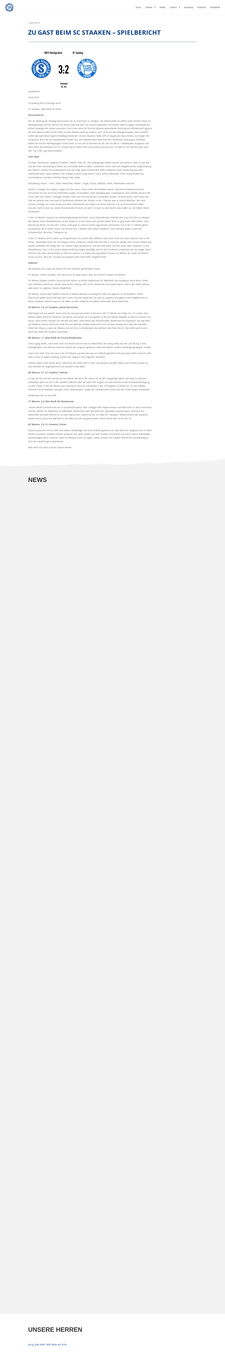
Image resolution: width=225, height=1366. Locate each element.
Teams (173, 7)
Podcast (201, 7)
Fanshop (188, 7)
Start (138, 7)
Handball (215, 7)
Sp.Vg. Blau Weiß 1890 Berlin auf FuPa (47, 1344)
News (162, 7)
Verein (148, 7)
